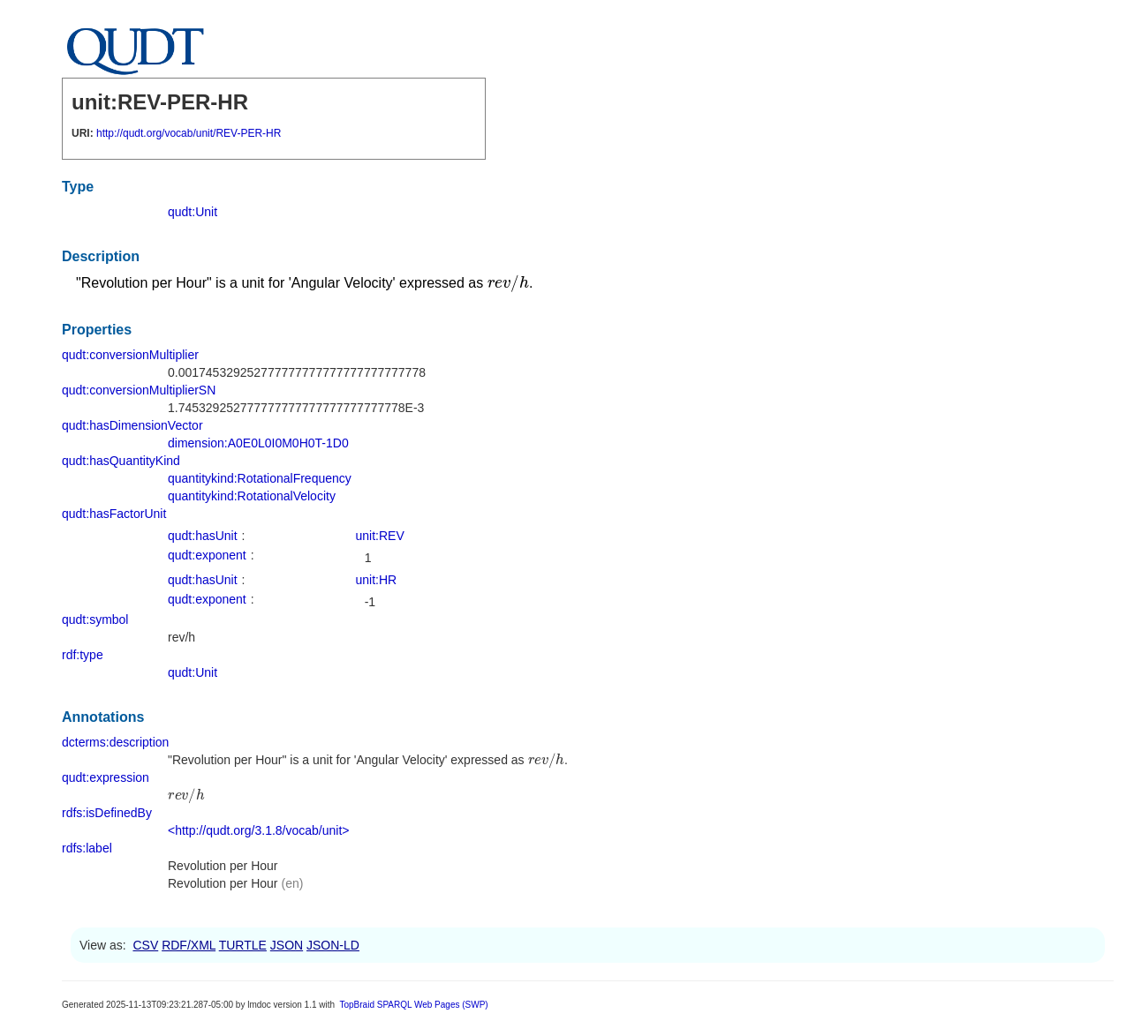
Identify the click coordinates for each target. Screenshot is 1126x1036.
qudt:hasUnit (203, 536)
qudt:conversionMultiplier (130, 355)
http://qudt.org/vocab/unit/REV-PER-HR (188, 133)
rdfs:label (87, 848)
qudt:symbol (95, 619)
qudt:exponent (207, 555)
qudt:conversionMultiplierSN (138, 390)
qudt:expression (105, 777)
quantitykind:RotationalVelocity (252, 496)
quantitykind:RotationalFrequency (259, 478)
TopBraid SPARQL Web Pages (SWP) (413, 1005)
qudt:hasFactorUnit (114, 514)
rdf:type (82, 655)
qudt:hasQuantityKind (121, 461)
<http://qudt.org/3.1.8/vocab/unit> (258, 830)
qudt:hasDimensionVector (132, 425)
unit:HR (376, 580)
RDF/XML (188, 945)
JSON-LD (332, 945)
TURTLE (243, 945)
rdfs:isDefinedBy (107, 813)
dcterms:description (115, 742)
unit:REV (380, 536)
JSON (286, 945)
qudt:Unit (192, 212)
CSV (145, 945)
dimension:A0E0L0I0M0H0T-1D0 (258, 443)
